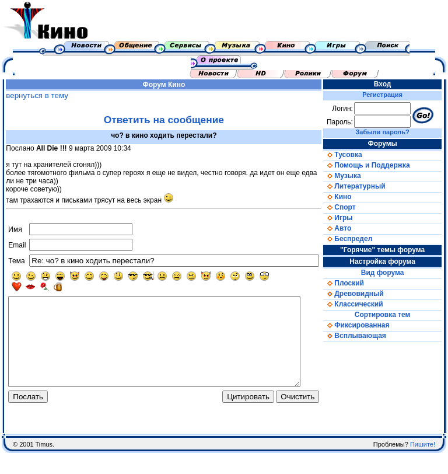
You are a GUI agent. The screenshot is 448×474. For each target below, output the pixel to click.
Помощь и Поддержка (378, 165)
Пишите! (422, 465)
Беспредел (359, 239)
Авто (349, 228)
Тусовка (354, 155)
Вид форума (390, 273)
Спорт (351, 207)
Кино (181, 85)
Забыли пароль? (391, 131)
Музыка (354, 176)
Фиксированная (368, 325)
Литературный (366, 186)
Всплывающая (366, 336)
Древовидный (365, 294)
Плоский (355, 283)
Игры (350, 218)
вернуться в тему (34, 95)
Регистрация (390, 94)
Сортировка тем (391, 315)
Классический (365, 304)
